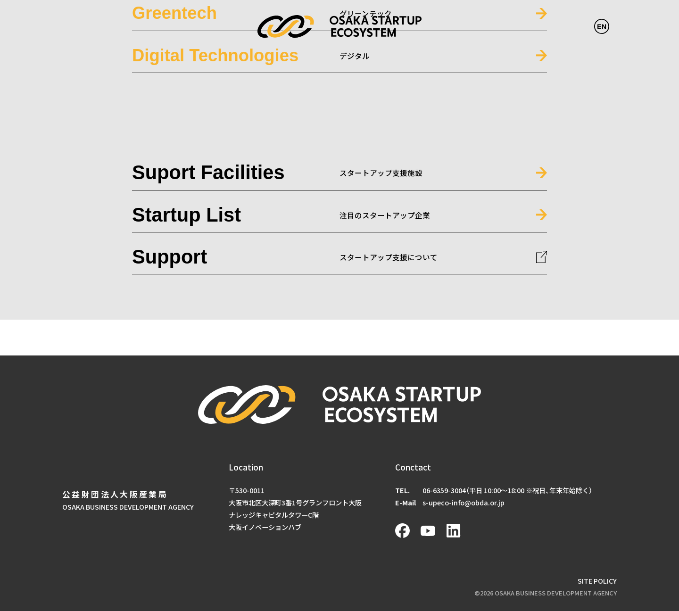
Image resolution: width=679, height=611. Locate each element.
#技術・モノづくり (500, 224)
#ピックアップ (344, 224)
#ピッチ (381, 224)
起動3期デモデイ (260, 192)
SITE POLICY (597, 581)
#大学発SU (453, 224)
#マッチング (415, 224)
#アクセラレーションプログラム (271, 224)
